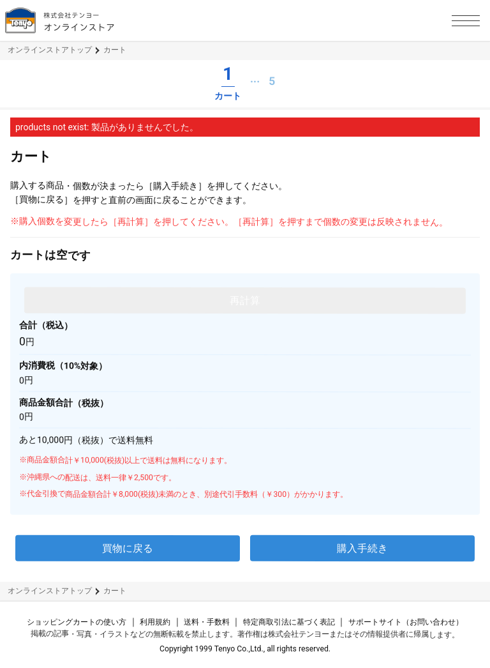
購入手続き (362, 548)
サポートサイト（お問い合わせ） (405, 622)
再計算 (245, 300)
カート (114, 49)
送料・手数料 (207, 622)
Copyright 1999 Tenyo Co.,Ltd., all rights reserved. (245, 648)
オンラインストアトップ (50, 49)
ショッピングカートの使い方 (76, 622)
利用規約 (155, 622)
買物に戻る (127, 548)
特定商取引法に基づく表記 (289, 622)
